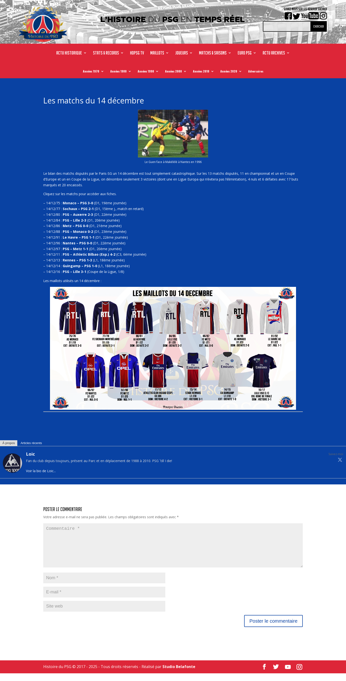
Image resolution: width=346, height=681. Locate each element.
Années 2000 (173, 72)
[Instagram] (299, 675)
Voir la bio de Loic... (41, 471)
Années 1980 (118, 72)
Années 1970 (91, 72)
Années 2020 (228, 72)
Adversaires (255, 72)
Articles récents (31, 443)
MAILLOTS (157, 53)
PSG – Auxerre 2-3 (78, 214)
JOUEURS (181, 53)
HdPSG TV (137, 53)
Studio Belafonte (178, 674)
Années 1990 (146, 72)
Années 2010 (201, 72)
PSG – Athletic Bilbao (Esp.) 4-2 (89, 254)
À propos (8, 443)
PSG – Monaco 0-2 (78, 231)
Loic (30, 454)
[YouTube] (288, 675)
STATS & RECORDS (106, 53)
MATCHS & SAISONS (213, 53)
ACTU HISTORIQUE (69, 53)
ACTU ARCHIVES (274, 53)
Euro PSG (245, 53)
